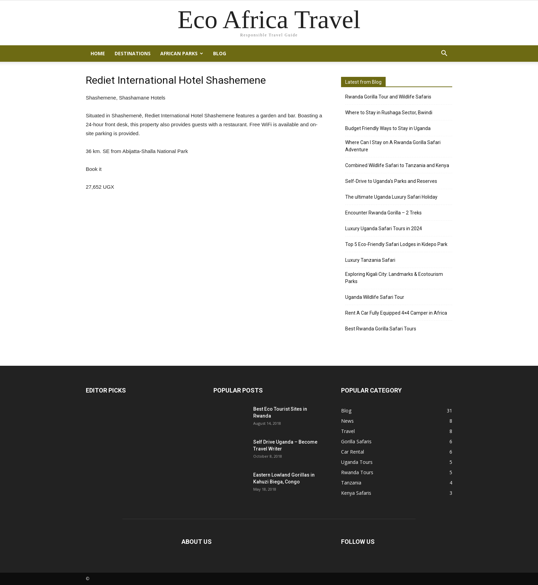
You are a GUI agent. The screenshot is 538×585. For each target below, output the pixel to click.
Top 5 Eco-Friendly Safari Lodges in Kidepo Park (396, 244)
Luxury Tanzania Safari (370, 260)
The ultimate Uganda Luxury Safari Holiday (391, 197)
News (347, 421)
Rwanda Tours (357, 472)
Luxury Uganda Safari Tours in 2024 (383, 228)
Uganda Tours (357, 462)
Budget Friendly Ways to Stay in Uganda (388, 128)
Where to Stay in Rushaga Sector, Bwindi (388, 112)
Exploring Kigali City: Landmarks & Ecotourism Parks (394, 277)
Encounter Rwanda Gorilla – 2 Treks (383, 212)
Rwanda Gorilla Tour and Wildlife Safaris (388, 97)
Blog (219, 53)
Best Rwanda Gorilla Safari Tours (380, 328)
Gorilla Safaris (356, 441)
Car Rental (352, 451)
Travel (348, 431)
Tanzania (351, 482)
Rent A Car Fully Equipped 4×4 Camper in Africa (396, 313)
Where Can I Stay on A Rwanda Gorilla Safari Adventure (393, 146)
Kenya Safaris (356, 493)
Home (98, 53)
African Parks (181, 53)
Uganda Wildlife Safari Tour (374, 297)
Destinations (133, 53)
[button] (444, 53)
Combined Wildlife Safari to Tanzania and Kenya (397, 165)
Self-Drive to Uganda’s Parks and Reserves (391, 181)
